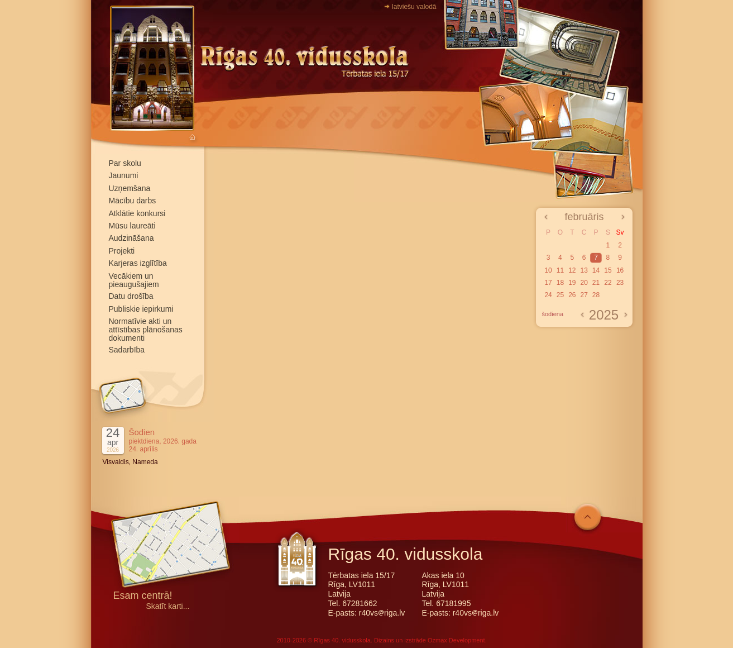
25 (560, 295)
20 (583, 283)
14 (596, 270)
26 (572, 295)
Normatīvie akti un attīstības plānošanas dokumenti (146, 329)
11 (560, 270)
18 (560, 283)
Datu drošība (131, 296)
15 (607, 270)
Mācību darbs (132, 200)
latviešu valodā (414, 7)
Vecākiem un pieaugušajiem (134, 280)
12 (572, 270)
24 (548, 295)
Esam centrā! (143, 596)
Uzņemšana (130, 188)
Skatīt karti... (168, 606)
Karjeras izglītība (138, 263)
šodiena (553, 314)
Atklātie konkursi (137, 213)
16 (620, 270)
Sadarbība (127, 349)
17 (548, 283)
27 (583, 295)
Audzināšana (131, 238)
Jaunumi (123, 175)
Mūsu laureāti (132, 225)
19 (572, 283)
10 (548, 270)
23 (620, 283)
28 (596, 295)
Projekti (122, 250)
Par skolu (125, 163)
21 (596, 283)
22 (607, 283)
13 (583, 270)
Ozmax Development (456, 640)
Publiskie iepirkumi (141, 308)
